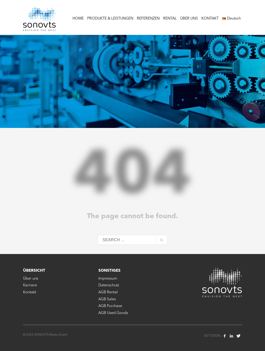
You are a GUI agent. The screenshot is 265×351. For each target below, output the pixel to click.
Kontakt (29, 292)
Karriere (30, 285)
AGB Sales (107, 299)
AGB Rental (108, 292)
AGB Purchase (110, 306)
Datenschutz (108, 285)
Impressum (107, 279)
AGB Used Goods (113, 313)
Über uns (30, 279)
